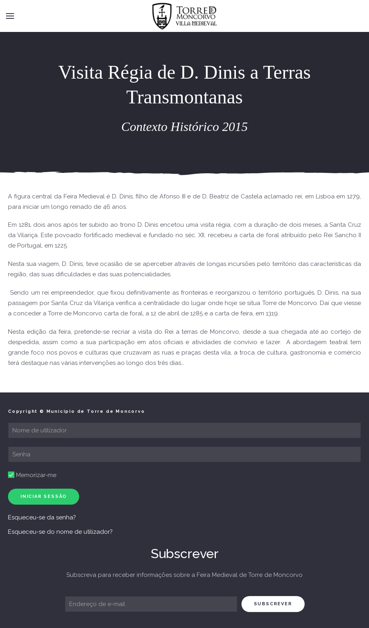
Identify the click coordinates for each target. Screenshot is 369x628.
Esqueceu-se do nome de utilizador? (60, 531)
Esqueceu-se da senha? (42, 517)
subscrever (273, 603)
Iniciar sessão (43, 496)
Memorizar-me (32, 475)
